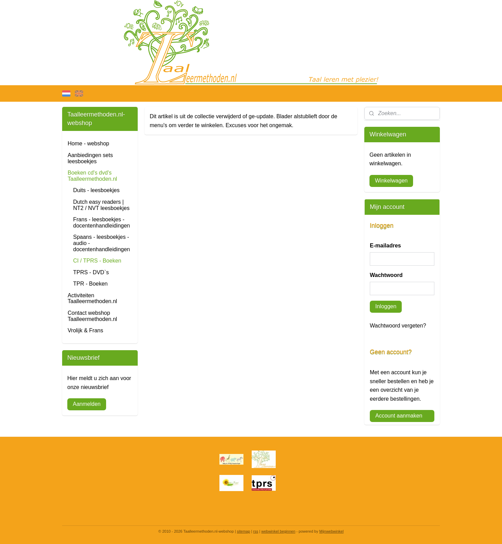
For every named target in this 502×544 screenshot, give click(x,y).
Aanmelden (87, 404)
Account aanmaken (398, 416)
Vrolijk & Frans (85, 330)
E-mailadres (385, 245)
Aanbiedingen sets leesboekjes (90, 158)
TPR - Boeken (90, 284)
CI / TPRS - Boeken (97, 261)
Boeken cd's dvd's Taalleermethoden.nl (92, 176)
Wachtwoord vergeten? (398, 326)
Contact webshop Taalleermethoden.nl (92, 316)
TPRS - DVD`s (91, 272)
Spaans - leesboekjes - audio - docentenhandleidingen (101, 243)
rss (255, 531)
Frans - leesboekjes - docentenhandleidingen (101, 223)
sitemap (243, 531)
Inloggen (385, 306)
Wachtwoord (386, 275)
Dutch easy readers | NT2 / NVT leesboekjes (101, 205)
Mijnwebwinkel (331, 531)
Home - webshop (88, 143)
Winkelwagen (391, 181)
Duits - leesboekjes (96, 190)
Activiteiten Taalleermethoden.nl (92, 298)
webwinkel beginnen (278, 531)
